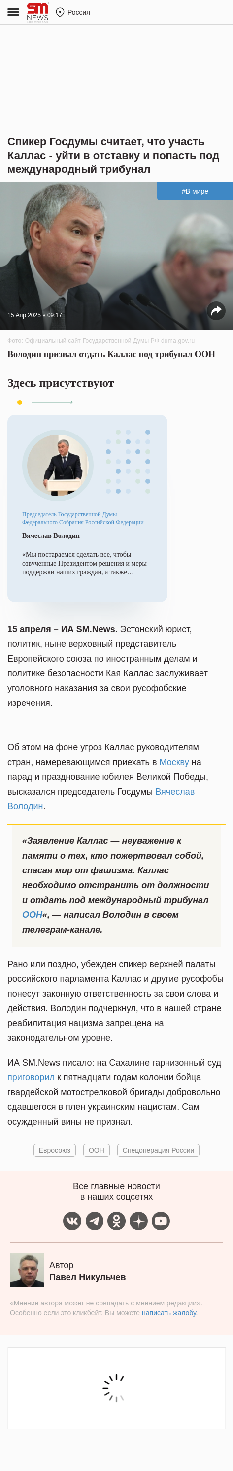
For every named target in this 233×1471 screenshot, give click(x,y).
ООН (32, 915)
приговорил (31, 1077)
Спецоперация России (159, 1150)
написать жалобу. (170, 1313)
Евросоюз (54, 1150)
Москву (174, 762)
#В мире (195, 191)
